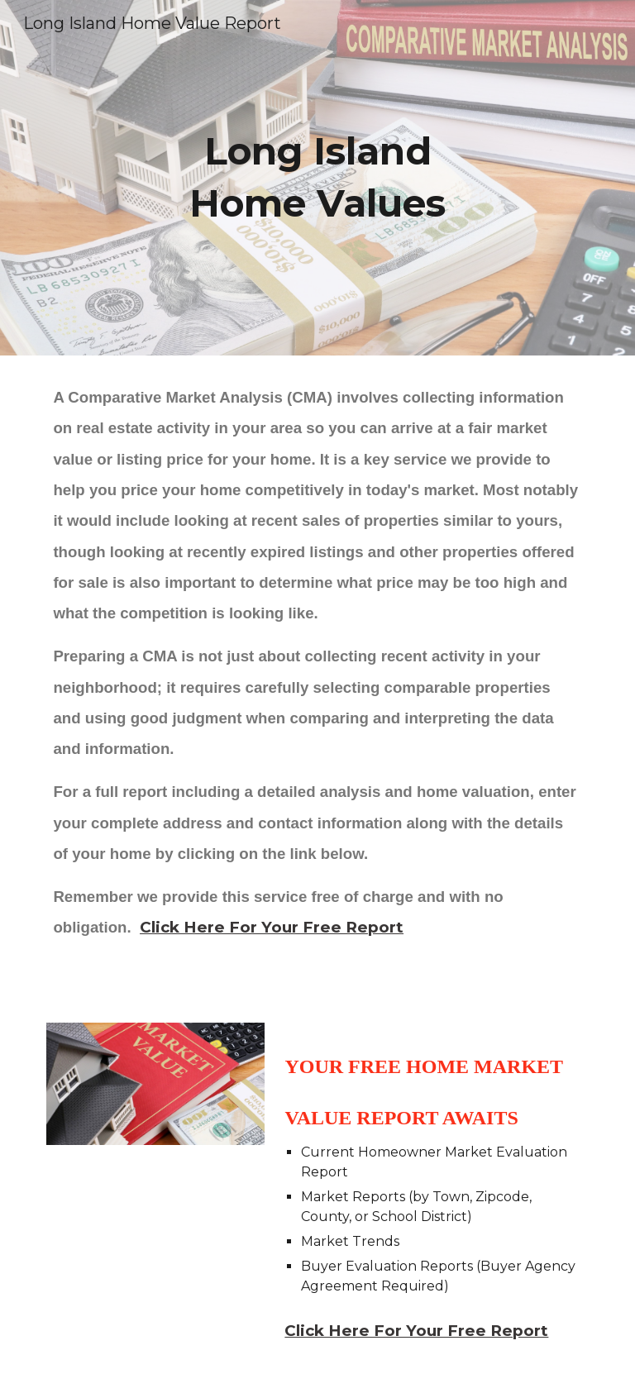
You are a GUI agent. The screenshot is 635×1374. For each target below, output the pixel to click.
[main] (317, 177)
